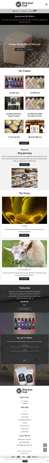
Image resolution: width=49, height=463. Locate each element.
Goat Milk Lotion (14, 93)
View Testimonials (24, 309)
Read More (24, 164)
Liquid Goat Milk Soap (35, 137)
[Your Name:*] (24, 345)
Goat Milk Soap (35, 93)
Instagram (24, 403)
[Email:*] (24, 349)
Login (24, 11)
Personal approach (24, 269)
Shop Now (20, 49)
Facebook (24, 401)
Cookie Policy (42, 459)
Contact (29, 49)
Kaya (24, 305)
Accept (25, 461)
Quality (24, 226)
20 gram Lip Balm (14, 137)
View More (24, 143)
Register (15, 11)
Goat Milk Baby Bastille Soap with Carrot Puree (35, 115)
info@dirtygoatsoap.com (25, 445)
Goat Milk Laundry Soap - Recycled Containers (14, 115)
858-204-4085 (25, 442)
